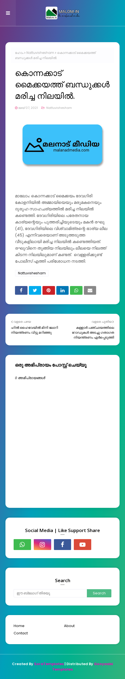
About (69, 625)
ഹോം (19, 52)
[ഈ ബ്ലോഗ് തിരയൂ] (50, 593)
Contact (21, 633)
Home (19, 625)
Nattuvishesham (40, 52)
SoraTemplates (49, 663)
